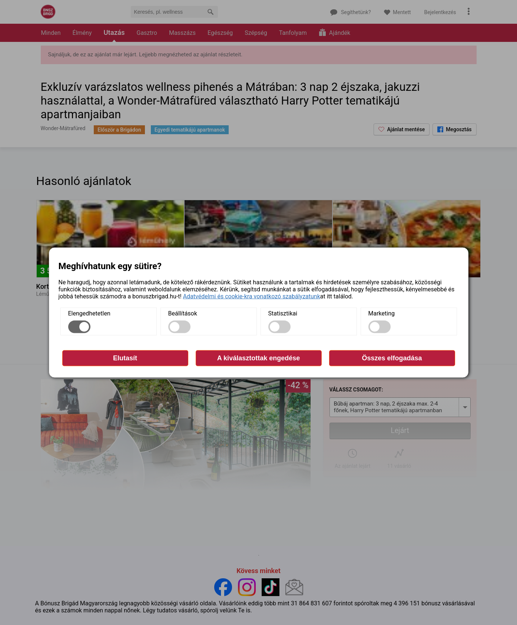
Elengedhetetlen (89, 313)
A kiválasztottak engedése (258, 357)
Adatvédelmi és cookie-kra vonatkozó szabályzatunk (251, 296)
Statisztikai (283, 313)
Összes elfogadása (392, 357)
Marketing (381, 313)
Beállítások (182, 313)
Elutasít (125, 357)
